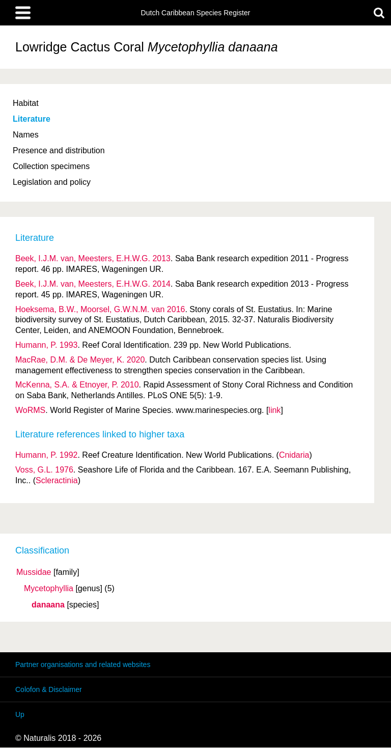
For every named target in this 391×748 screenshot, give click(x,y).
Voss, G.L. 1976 (44, 469)
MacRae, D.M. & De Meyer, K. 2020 (80, 359)
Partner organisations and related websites (82, 664)
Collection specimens (51, 166)
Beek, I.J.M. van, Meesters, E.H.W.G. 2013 (93, 258)
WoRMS (30, 410)
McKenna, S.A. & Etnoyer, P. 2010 (77, 384)
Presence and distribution (59, 150)
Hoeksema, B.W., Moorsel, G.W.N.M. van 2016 (100, 309)
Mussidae (33, 572)
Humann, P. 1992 (46, 455)
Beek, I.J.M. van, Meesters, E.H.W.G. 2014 (93, 284)
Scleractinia (57, 480)
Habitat (26, 103)
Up (19, 714)
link (274, 410)
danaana (48, 605)
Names (26, 134)
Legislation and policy (52, 182)
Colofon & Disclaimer (48, 689)
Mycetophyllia (48, 589)
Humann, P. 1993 (46, 345)
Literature (31, 119)
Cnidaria (294, 455)
